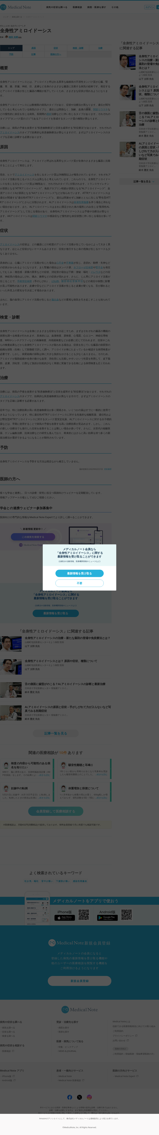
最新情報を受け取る (79, 573)
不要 (79, 583)
